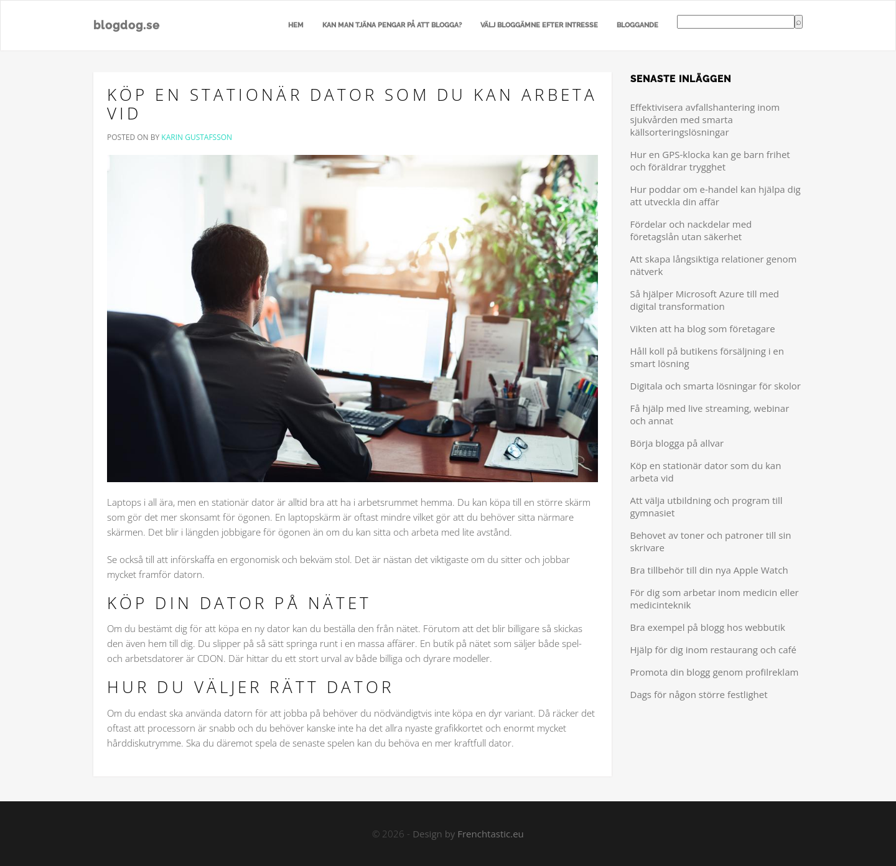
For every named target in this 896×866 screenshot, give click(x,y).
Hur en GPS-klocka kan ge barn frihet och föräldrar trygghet (710, 160)
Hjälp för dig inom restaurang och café (713, 649)
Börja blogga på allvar (677, 443)
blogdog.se (126, 25)
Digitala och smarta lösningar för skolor (715, 385)
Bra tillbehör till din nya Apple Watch (709, 570)
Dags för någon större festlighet (699, 694)
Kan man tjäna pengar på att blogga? (392, 25)
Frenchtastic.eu (490, 833)
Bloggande (637, 25)
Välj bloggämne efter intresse (539, 25)
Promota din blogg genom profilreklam (714, 672)
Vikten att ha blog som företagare (702, 328)
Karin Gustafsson (196, 137)
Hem (296, 25)
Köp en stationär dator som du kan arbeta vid (352, 104)
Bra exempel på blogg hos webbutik (707, 627)
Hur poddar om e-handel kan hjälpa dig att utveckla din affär (715, 195)
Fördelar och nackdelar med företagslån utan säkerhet (691, 230)
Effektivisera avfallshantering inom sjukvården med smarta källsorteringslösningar (705, 119)
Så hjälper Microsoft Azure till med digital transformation (705, 299)
